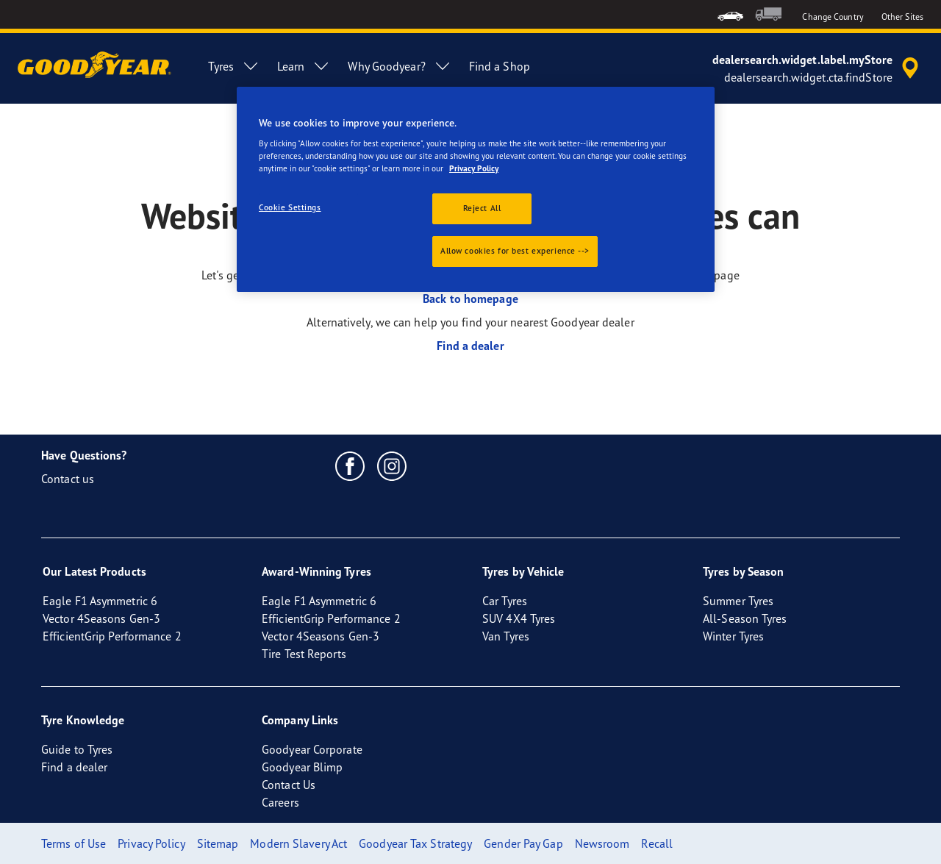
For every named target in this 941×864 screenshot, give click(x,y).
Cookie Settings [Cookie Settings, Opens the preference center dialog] (290, 207)
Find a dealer (470, 345)
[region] (476, 190)
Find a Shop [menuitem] (499, 66)
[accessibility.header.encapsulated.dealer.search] (817, 68)
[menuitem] (730, 14)
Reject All (482, 208)
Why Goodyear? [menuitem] (399, 66)
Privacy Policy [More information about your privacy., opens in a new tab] (473, 168)
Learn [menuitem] (304, 66)
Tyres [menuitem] (234, 66)
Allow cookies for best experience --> (515, 251)
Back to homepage (470, 298)
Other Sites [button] (902, 16)
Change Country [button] (832, 16)
